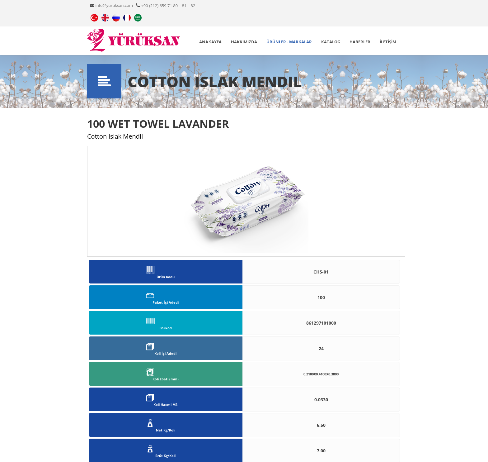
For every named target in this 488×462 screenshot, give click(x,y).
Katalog (330, 42)
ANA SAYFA (210, 42)
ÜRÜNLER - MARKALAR (289, 42)
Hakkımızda (244, 42)
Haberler (360, 42)
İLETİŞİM (388, 42)
